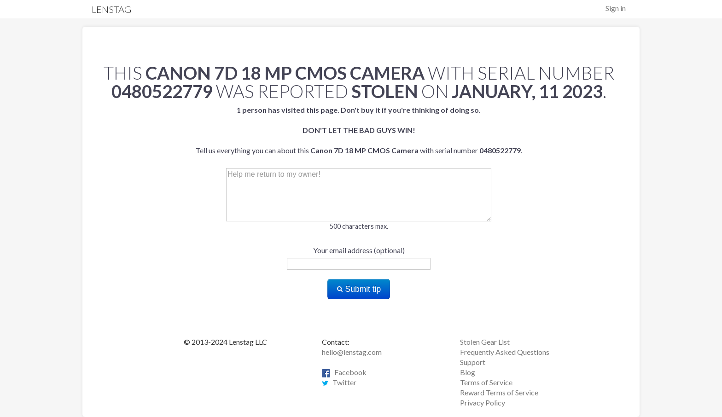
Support (472, 362)
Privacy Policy (482, 402)
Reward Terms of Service (499, 392)
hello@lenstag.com (352, 352)
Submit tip (359, 289)
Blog (467, 372)
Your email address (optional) (359, 250)
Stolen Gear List (485, 341)
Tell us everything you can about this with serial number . (359, 130)
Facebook (344, 372)
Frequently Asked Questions (504, 352)
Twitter (339, 382)
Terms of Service (486, 382)
